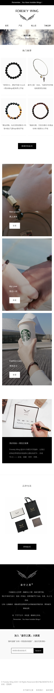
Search (38, 651)
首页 (6, 26)
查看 (15, 226)
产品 (20, 26)
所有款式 (27, 547)
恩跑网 (9, 684)
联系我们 (39, 690)
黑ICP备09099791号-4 (44, 682)
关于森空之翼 (28, 690)
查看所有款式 (27, 146)
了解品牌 (47, 26)
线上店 (33, 26)
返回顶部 (49, 690)
